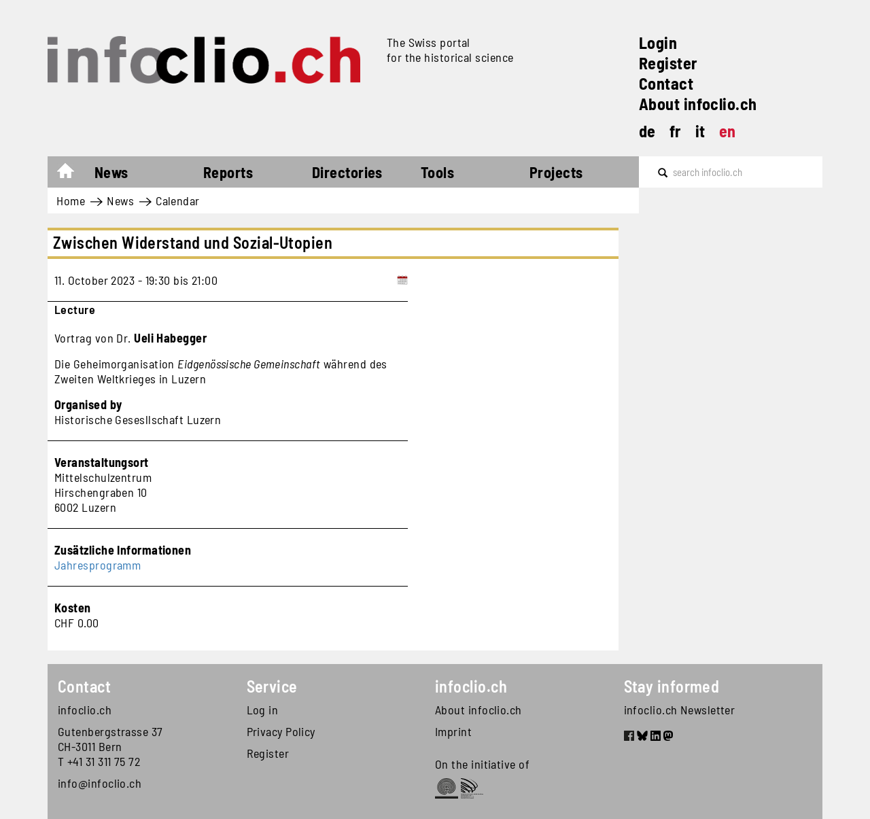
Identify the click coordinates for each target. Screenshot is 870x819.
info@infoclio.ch (99, 783)
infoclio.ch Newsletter (679, 709)
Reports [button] (228, 172)
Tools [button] (437, 172)
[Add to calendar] (402, 280)
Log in (263, 709)
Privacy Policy (281, 731)
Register (668, 63)
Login (658, 42)
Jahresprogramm (97, 564)
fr (675, 131)
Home (72, 174)
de (647, 131)
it (700, 131)
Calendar (178, 200)
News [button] (111, 172)
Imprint (453, 731)
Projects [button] (556, 172)
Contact (666, 83)
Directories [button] (347, 172)
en (727, 131)
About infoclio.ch (698, 104)
